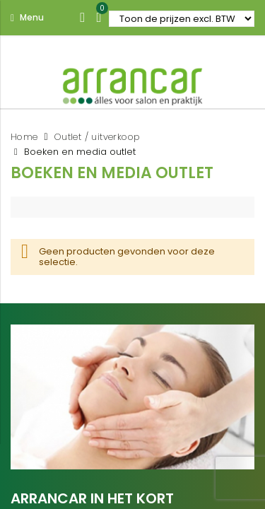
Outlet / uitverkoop (97, 137)
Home (24, 137)
